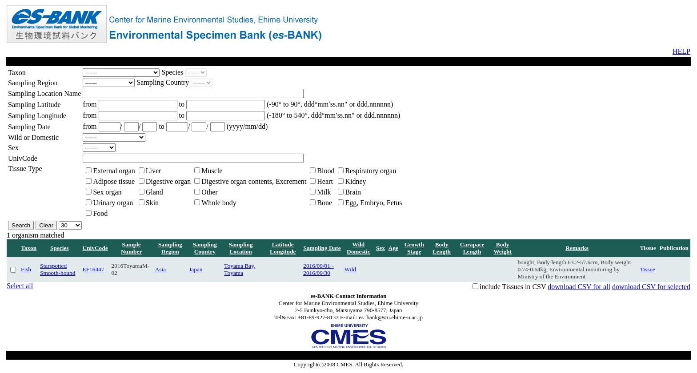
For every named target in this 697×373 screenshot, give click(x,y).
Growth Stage (414, 248)
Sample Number (131, 248)
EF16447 (93, 269)
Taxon (28, 248)
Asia (160, 269)
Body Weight (502, 248)
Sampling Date (322, 248)
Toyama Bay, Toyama (239, 269)
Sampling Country (205, 248)
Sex (380, 248)
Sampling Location (241, 248)
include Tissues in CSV (513, 286)
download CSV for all (579, 286)
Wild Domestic (358, 248)
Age (393, 248)
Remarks (577, 248)
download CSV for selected (651, 286)
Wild (350, 269)
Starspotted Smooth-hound (57, 269)
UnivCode (95, 248)
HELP (681, 51)
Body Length (442, 248)
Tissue (647, 269)
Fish (26, 269)
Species (59, 248)
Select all (20, 286)
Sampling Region (170, 248)
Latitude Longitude (283, 248)
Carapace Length (472, 248)
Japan (195, 269)
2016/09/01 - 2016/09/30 (318, 269)
